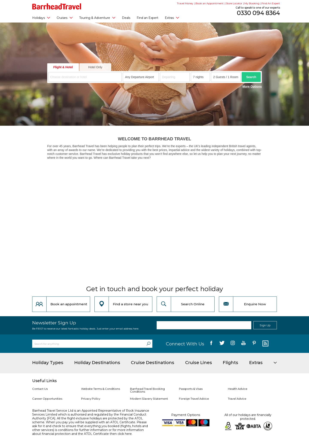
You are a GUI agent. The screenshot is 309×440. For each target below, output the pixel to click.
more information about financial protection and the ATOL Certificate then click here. (88, 432)
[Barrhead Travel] (56, 6)
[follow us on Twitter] (222, 344)
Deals (126, 18)
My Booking (251, 3)
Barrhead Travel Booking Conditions (147, 390)
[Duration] (200, 77)
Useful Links (44, 380)
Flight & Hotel (63, 67)
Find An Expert (271, 3)
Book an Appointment (209, 3)
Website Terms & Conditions (100, 388)
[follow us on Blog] (265, 344)
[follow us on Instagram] (232, 344)
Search (251, 77)
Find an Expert (147, 18)
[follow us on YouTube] (243, 344)
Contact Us (40, 388)
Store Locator (234, 3)
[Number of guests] (226, 77)
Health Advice (237, 388)
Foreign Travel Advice (194, 398)
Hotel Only (95, 67)
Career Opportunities (47, 398)
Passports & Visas (191, 388)
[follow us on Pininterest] (254, 344)
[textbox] (85, 77)
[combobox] (85, 77)
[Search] (148, 344)
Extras (172, 17)
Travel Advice (237, 398)
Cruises (65, 17)
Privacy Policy (90, 398)
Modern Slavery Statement (149, 398)
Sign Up (265, 325)
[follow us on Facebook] (211, 344)
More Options (252, 86)
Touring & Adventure (97, 17)
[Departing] (175, 77)
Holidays (41, 17)
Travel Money (185, 3)
